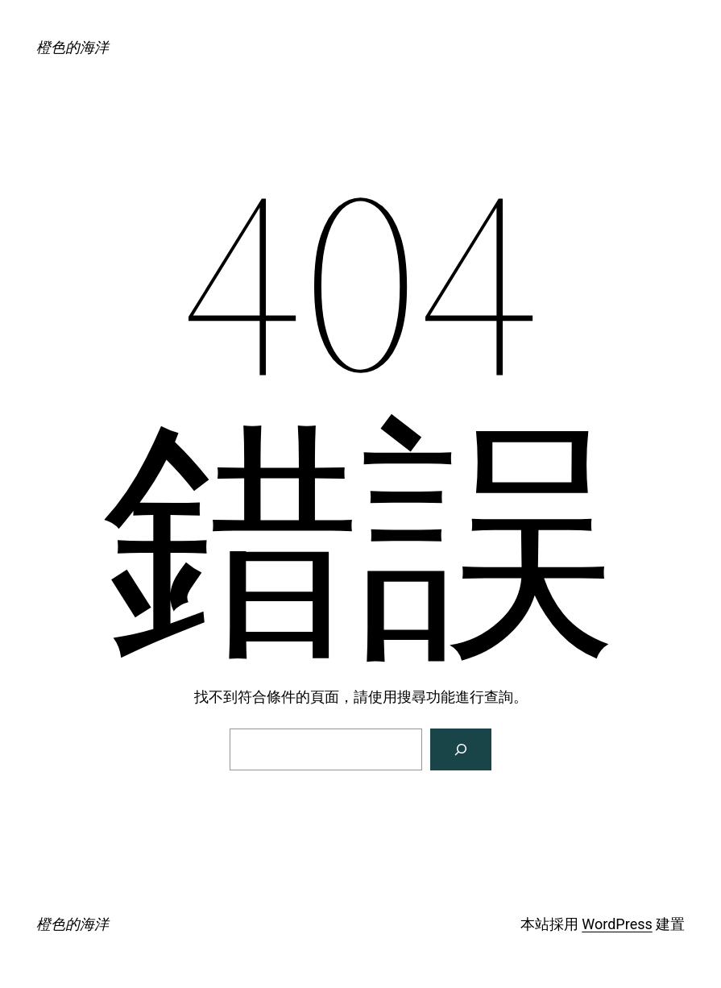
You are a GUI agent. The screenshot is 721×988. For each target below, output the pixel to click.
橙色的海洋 (72, 47)
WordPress (617, 923)
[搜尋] (460, 749)
